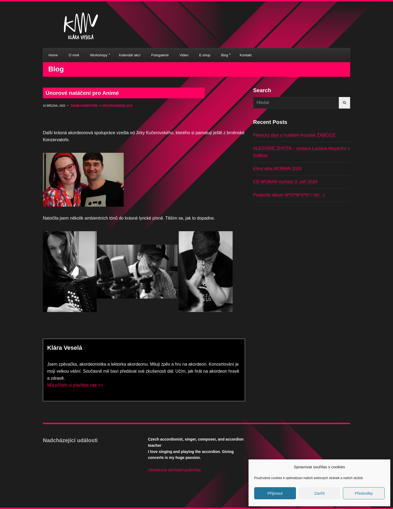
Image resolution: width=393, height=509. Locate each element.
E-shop (204, 55)
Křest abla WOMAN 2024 (277, 168)
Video (184, 55)
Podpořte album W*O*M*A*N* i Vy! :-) (289, 195)
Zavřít (319, 493)
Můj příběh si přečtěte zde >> (75, 385)
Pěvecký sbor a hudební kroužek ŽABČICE (294, 135)
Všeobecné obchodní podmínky (174, 470)
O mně (74, 55)
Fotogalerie (160, 55)
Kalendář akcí (130, 55)
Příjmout (274, 493)
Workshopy (99, 55)
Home (53, 55)
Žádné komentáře (84, 105)
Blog (224, 55)
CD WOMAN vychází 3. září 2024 (285, 181)
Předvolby (364, 493)
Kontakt (245, 55)
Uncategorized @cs (117, 105)
